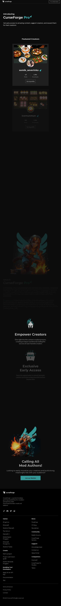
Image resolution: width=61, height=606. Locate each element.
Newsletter (35, 528)
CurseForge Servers (35, 539)
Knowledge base (37, 547)
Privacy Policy (7, 589)
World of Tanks (7, 547)
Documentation (8, 577)
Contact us (35, 550)
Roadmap (35, 522)
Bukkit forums (36, 535)
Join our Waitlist (30, 479)
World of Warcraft (8, 528)
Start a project (7, 554)
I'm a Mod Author (54, 1)
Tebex (33, 568)
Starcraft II (6, 534)
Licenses (5, 592)
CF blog (34, 525)
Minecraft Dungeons (6, 543)
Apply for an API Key (8, 573)
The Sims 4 (6, 531)
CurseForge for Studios (36, 564)
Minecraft (6, 525)
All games (6, 522)
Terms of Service (8, 586)
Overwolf (34, 560)
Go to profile (30, 81)
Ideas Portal (35, 553)
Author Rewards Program (8, 562)
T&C (4, 580)
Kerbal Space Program (7, 538)
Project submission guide (9, 558)
